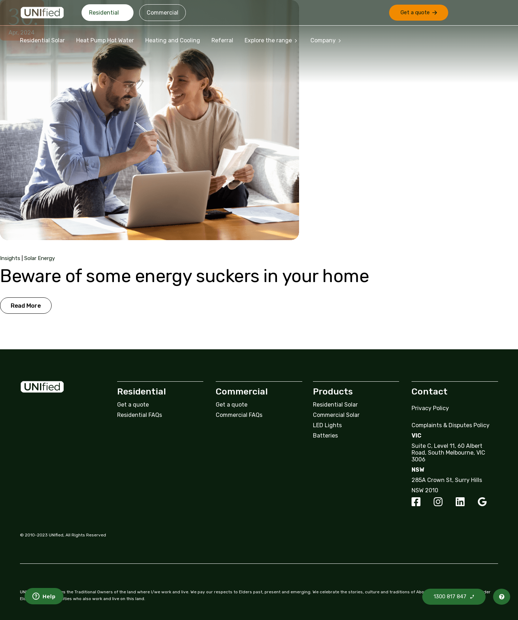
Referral (222, 40)
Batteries (325, 435)
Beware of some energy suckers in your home (184, 276)
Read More (26, 305)
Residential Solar (42, 40)
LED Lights (327, 425)
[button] (418, 13)
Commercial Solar (336, 415)
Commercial (162, 12)
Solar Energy (39, 258)
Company (326, 40)
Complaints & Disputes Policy (451, 425)
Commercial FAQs (239, 415)
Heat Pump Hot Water (105, 40)
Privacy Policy (430, 408)
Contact (430, 391)
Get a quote (133, 404)
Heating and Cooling (172, 40)
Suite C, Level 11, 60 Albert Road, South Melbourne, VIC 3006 (448, 453)
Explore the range (272, 40)
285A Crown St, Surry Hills (447, 480)
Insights (10, 258)
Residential (104, 12)
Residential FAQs (139, 415)
